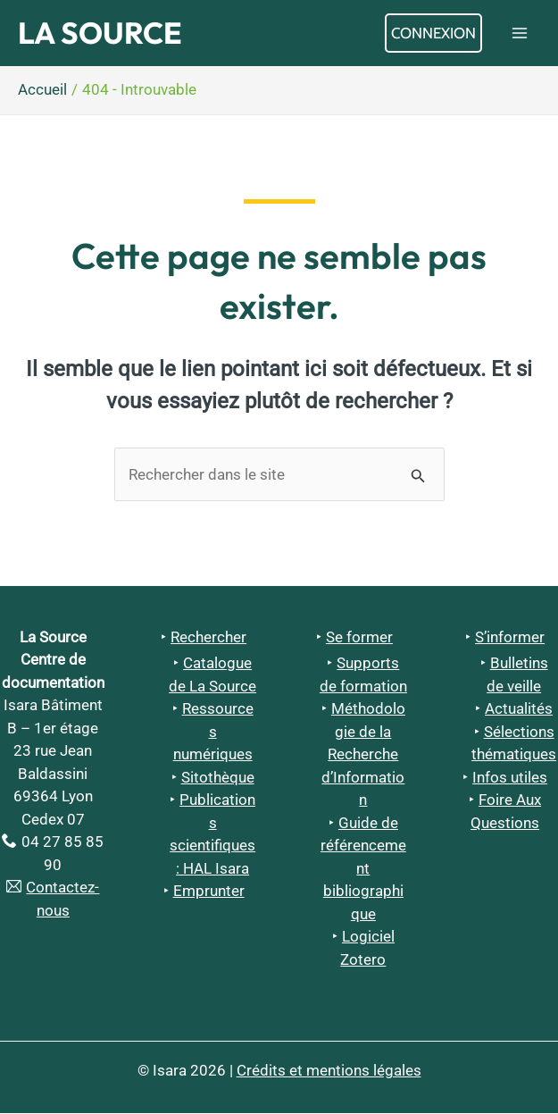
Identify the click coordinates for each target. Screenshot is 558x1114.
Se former (359, 638)
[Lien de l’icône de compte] (433, 34)
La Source (103, 34)
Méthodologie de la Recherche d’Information (363, 755)
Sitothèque (217, 779)
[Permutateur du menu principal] (520, 33)
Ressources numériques (213, 733)
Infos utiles (509, 779)
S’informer (510, 638)
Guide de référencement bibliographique (363, 870)
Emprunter (209, 892)
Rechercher (208, 638)
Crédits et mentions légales (329, 1071)
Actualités (519, 710)
